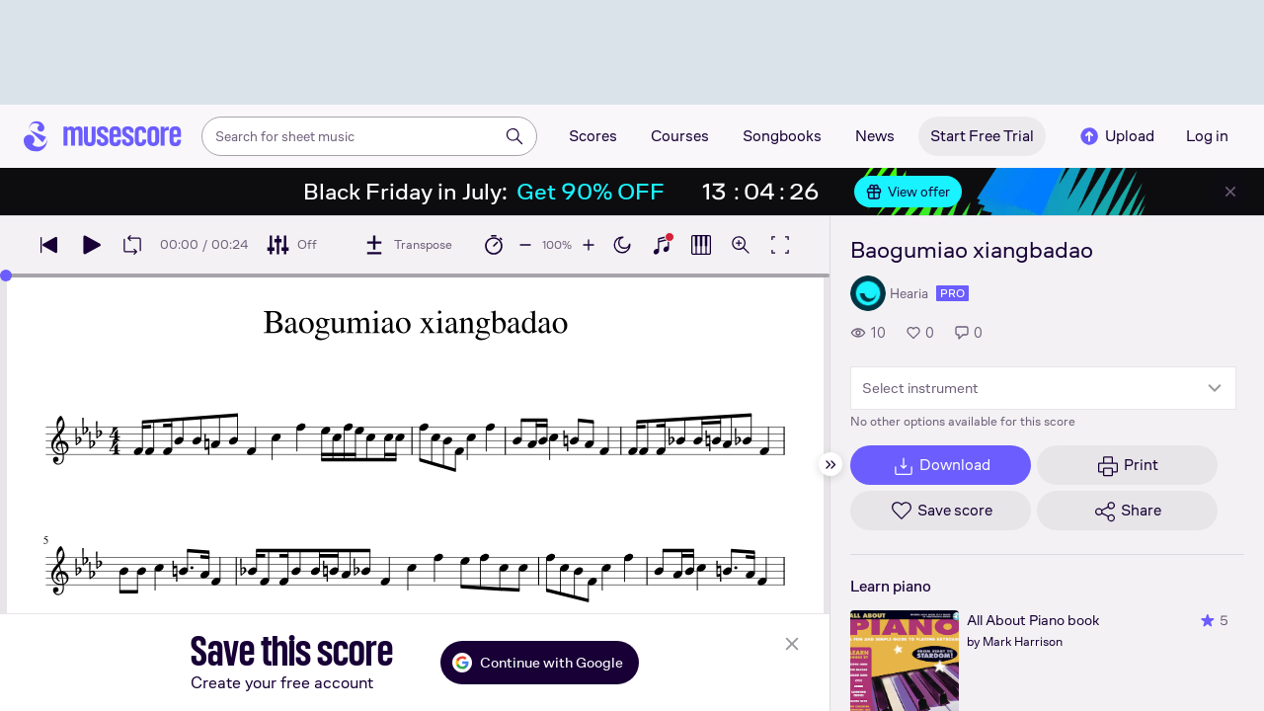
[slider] (6, 275)
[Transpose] (407, 245)
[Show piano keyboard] (661, 245)
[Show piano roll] (701, 245)
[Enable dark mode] (622, 245)
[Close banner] (1230, 191)
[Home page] (103, 136)
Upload (1115, 136)
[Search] (514, 136)
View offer (908, 191)
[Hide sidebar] (830, 464)
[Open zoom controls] (740, 245)
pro (952, 293)
